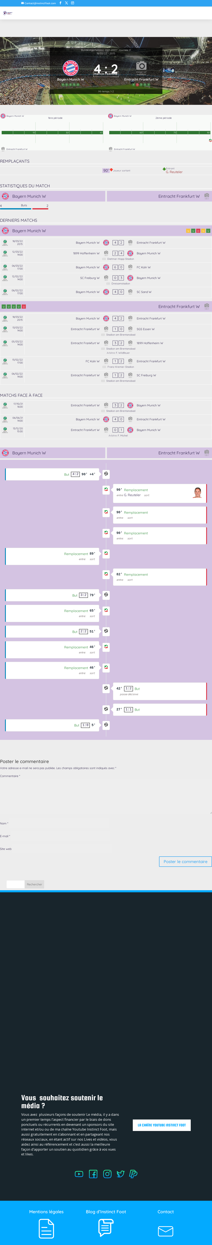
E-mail (5, 836)
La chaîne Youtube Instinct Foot (160, 1125)
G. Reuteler (174, 172)
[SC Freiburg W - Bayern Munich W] (106, 280)
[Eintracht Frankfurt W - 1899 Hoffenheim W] (106, 347)
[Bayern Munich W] (71, 72)
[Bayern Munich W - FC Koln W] (106, 267)
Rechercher (34, 884)
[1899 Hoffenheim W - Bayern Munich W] (106, 255)
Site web (5, 849)
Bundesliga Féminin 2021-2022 (99, 50)
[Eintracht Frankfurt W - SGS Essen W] (106, 331)
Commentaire (10, 776)
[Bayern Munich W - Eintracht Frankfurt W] (106, 243)
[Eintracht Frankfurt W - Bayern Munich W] (106, 407)
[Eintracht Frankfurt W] (141, 72)
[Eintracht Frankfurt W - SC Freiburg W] (106, 377)
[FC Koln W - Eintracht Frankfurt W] (106, 363)
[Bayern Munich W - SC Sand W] (106, 292)
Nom (4, 823)
